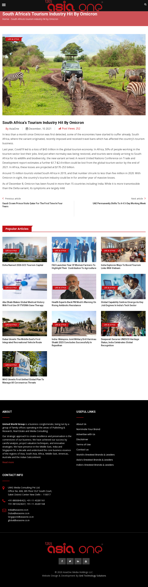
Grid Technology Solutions (92, 575)
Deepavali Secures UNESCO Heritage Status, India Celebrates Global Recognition (120, 342)
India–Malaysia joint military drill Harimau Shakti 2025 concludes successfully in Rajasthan (74, 342)
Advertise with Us (85, 434)
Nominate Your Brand (88, 429)
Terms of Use (83, 444)
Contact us (82, 449)
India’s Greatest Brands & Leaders (95, 464)
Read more (8, 462)
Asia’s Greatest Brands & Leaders (94, 459)
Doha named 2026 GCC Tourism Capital (22, 265)
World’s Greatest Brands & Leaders (95, 454)
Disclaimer (82, 439)
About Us (81, 424)
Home (5, 19)
